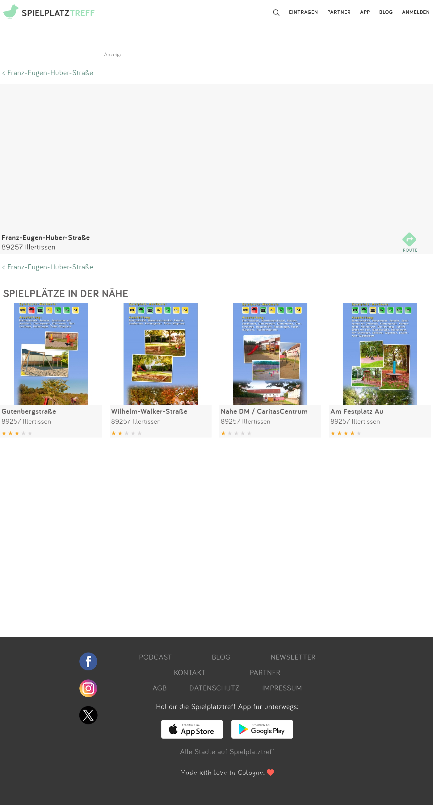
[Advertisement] (185, 534)
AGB (160, 687)
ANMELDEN (416, 12)
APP (365, 12)
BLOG (386, 12)
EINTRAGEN (303, 12)
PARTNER (339, 12)
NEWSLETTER (293, 656)
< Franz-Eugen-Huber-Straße (47, 72)
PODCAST (155, 656)
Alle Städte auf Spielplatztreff (227, 751)
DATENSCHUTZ (214, 687)
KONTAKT (190, 672)
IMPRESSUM (282, 687)
